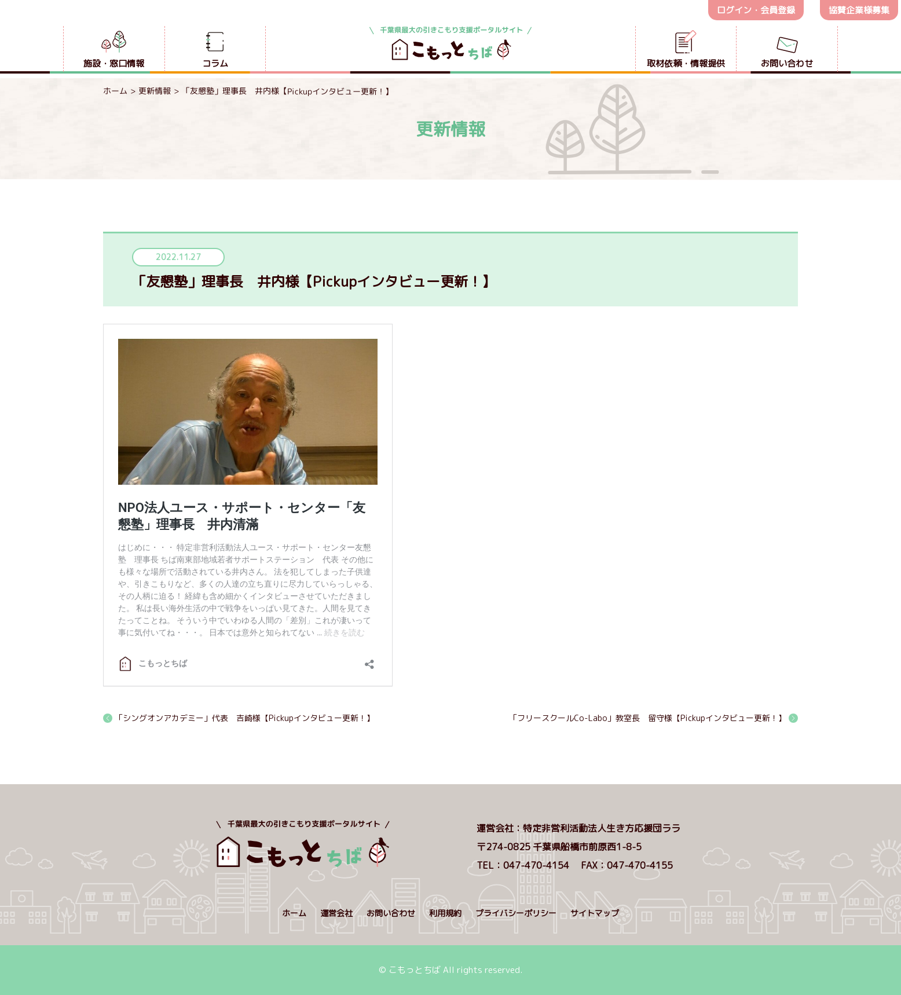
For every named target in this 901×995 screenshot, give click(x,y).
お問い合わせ (391, 913)
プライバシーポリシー (515, 913)
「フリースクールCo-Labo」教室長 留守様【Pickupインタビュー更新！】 (647, 717)
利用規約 (445, 913)
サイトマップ (594, 913)
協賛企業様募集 (859, 10)
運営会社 (336, 913)
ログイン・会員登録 (756, 10)
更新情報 (154, 90)
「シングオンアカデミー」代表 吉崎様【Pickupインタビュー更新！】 (245, 717)
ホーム (115, 90)
